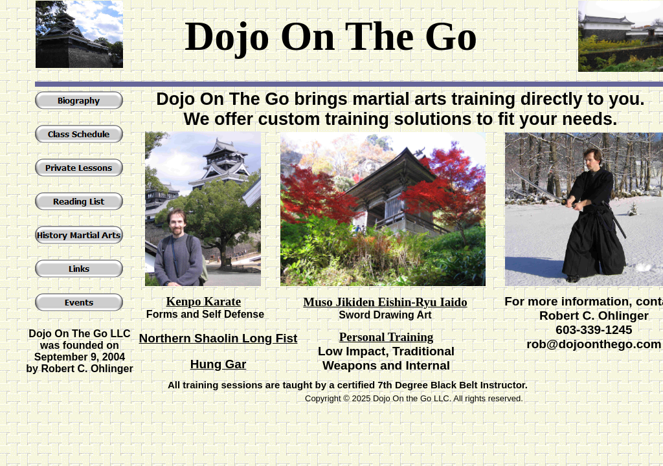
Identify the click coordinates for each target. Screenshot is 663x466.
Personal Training (386, 337)
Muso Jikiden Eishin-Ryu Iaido (385, 302)
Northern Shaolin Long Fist (218, 338)
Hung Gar (218, 364)
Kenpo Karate (204, 301)
